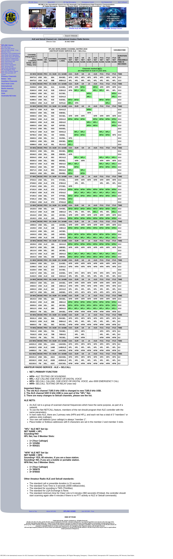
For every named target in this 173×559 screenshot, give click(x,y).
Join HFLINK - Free (87, 511)
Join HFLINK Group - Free (9, 50)
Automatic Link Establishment (11, 53)
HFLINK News (33, 2)
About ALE (51, 2)
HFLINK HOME (70, 511)
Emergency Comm (88, 2)
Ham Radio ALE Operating (10, 55)
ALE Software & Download (10, 60)
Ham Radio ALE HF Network (10, 57)
